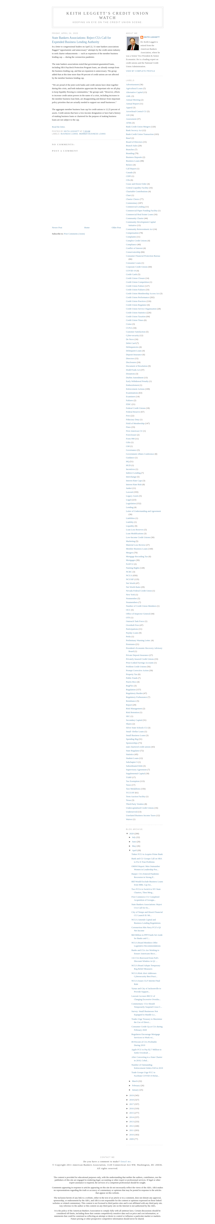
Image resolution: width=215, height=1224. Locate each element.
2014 (131, 1117)
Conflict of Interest (134, 248)
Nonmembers (132, 602)
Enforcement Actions (135, 389)
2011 (131, 1130)
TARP (128, 777)
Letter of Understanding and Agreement (143, 511)
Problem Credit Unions (136, 666)
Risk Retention (132, 712)
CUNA (129, 328)
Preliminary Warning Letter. (138, 640)
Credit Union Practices (136, 301)
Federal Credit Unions (136, 408)
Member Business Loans (92, 134)
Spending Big (132, 739)
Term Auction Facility (135, 796)
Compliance (131, 244)
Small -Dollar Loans (135, 731)
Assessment (131, 119)
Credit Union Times (134, 320)
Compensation (132, 233)
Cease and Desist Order (136, 184)
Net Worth (130, 583)
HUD (128, 465)
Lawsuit (129, 492)
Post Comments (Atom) (74, 233)
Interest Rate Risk (134, 484)
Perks (128, 636)
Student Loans (132, 758)
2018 (131, 1099)
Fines (128, 427)
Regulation (131, 689)
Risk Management (134, 708)
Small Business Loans (135, 735)
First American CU (134, 431)
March (135, 1081)
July (134, 837)
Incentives (130, 469)
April (134, 850)
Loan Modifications (134, 533)
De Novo (130, 339)
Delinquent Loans (134, 350)
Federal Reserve (133, 412)
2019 (131, 1095)
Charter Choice (132, 199)
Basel (128, 138)
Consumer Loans (133, 263)
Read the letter (58, 127)
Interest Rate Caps (134, 480)
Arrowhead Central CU (136, 111)
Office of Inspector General (138, 613)
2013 (131, 1121)
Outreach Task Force (135, 621)
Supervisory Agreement (136, 769)
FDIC (128, 404)
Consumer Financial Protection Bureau (143, 256)
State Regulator (133, 750)
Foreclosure (131, 435)
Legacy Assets (132, 496)
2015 (131, 1113)
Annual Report (132, 103)
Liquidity (130, 526)
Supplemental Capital (135, 773)
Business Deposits (134, 157)
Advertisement (132, 84)
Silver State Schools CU (136, 727)
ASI (128, 115)
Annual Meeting (133, 100)
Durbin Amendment (135, 377)
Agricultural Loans (134, 88)
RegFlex (129, 685)
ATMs (129, 123)
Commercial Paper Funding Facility (141, 210)
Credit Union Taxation (136, 316)
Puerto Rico (131, 682)
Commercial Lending (135, 206)
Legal (128, 499)
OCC (128, 610)
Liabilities (130, 518)
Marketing (130, 541)
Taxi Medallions (133, 788)
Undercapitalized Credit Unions (140, 808)
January (135, 1090)
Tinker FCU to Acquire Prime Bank (147, 854)
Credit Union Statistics (136, 312)
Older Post (116, 227)
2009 (131, 1139)
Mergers (129, 552)
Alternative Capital (134, 92)
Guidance (130, 457)
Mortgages (130, 560)
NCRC (129, 571)
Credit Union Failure (135, 286)
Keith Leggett (152, 37)
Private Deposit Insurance (137, 655)
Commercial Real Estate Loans (139, 214)
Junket (129, 488)
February (136, 1085)
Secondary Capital (134, 720)
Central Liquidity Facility (137, 187)
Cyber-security (132, 335)
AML (128, 96)
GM (128, 446)
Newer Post (57, 227)
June (134, 841)
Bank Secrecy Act (134, 130)
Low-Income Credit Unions (138, 537)
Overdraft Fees (132, 625)
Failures (129, 400)
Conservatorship (133, 252)
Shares (129, 724)
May (134, 846)
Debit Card (131, 343)
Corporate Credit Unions (137, 267)
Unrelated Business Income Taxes (141, 815)
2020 (131, 833)
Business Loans (69, 134)
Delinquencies (132, 347)
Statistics (130, 754)
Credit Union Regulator (136, 305)
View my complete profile (140, 71)
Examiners (130, 396)
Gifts (128, 442)
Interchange (131, 476)
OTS (128, 617)
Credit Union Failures (135, 289)
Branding (130, 153)
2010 (131, 1134)
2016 (131, 1108)
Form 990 (130, 438)
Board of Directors (134, 142)
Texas (128, 800)
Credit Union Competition (137, 282)
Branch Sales (131, 145)
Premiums (130, 644)
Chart (128, 195)
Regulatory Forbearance (136, 697)
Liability (130, 522)
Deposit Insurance (134, 354)
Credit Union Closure (135, 278)
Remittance (131, 701)
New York (130, 594)
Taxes (128, 785)
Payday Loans (132, 633)
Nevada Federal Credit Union (139, 590)
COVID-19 (131, 270)
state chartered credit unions (138, 747)
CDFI (128, 176)
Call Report (131, 168)
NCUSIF (130, 579)
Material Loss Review (135, 545)
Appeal (129, 107)
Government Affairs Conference (140, 454)
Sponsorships (132, 743)
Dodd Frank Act (133, 370)
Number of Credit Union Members (141, 606)
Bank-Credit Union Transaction (140, 134)
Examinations (132, 393)
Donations (130, 373)
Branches (130, 149)
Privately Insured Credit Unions (140, 659)
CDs (128, 180)
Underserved (131, 811)
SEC (128, 716)
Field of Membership (135, 423)
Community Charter (135, 218)
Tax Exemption (132, 781)
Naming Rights (132, 568)
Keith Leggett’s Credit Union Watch (107, 15)
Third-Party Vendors (135, 804)
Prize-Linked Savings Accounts (140, 662)
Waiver (129, 819)
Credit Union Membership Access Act (142, 293)
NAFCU (129, 564)
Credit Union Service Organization (141, 308)
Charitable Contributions (137, 191)
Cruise (129, 324)
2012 (131, 1126)
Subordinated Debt (134, 766)
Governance (131, 450)
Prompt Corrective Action (137, 670)
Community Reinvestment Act (139, 229)
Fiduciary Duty (132, 419)
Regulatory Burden (134, 693)
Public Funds (131, 678)
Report (129, 705)
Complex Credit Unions (136, 240)
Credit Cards (131, 274)
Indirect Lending (133, 473)
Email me (126, 1161)
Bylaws (129, 164)
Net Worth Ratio (133, 587)
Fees (128, 415)
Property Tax (131, 674)
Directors (130, 358)
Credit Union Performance (137, 297)
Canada (129, 172)
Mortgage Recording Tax (137, 556)
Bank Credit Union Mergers (138, 126)
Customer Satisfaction (135, 331)
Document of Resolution (137, 366)
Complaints (131, 236)
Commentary (131, 203)
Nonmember (131, 598)
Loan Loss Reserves (135, 529)
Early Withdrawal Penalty (137, 381)
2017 (131, 1104)
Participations (132, 629)
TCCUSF (130, 792)
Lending (129, 507)
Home (87, 227)
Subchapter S (132, 762)
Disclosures (131, 362)
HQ (127, 461)
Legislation (131, 503)
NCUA (129, 575)
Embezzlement (132, 385)
